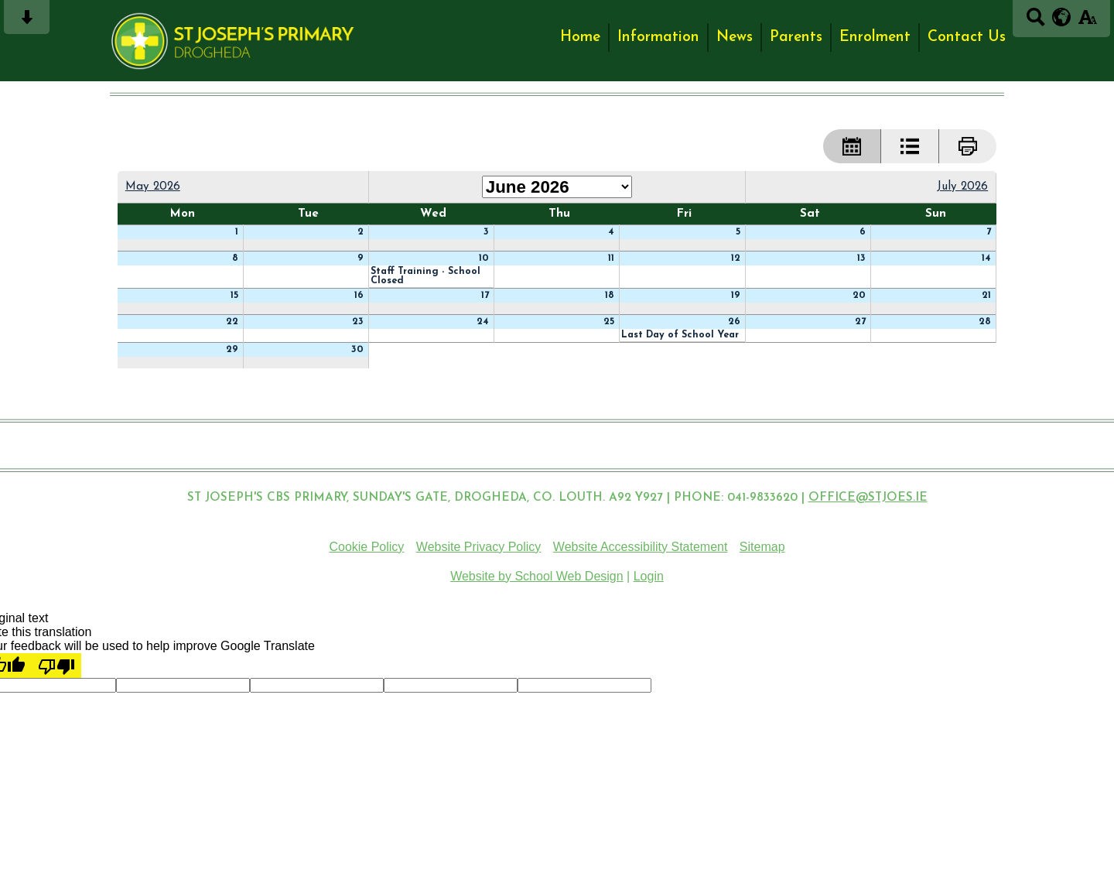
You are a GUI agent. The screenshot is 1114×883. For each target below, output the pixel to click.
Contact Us (967, 37)
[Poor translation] (56, 665)
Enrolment (875, 37)
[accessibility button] (1087, 22)
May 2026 (152, 187)
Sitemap (762, 546)
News (734, 37)
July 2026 (962, 187)
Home (580, 37)
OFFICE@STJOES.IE (868, 497)
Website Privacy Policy (479, 546)
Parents (796, 37)
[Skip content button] (26, 22)
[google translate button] (1062, 17)
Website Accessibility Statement (640, 546)
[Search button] (1035, 22)
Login (649, 576)
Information (658, 37)
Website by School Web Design (537, 576)
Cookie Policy (366, 546)
